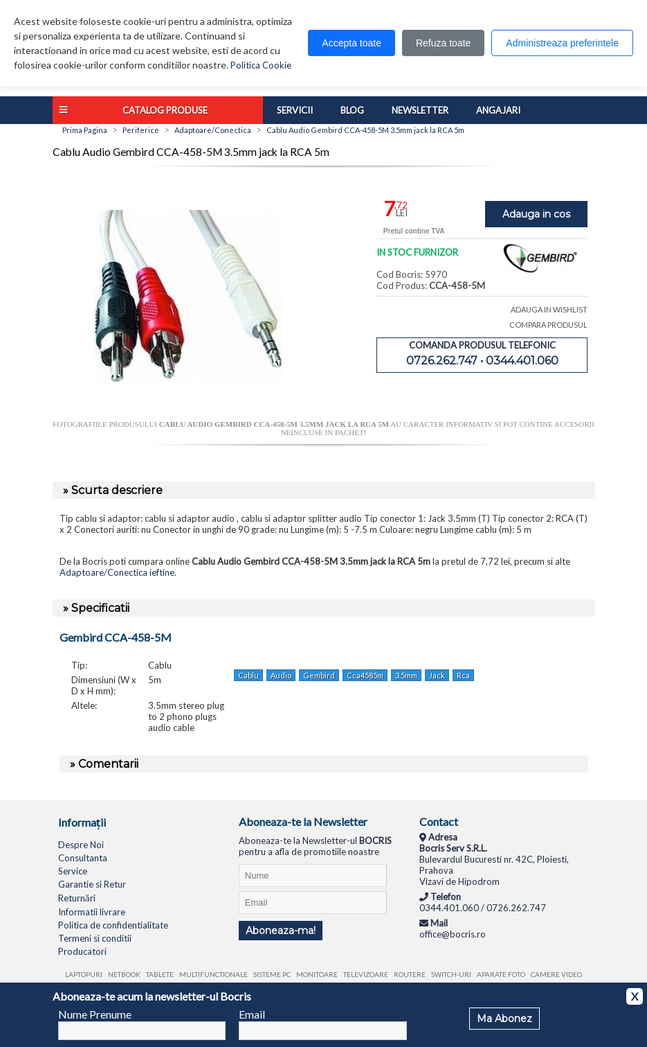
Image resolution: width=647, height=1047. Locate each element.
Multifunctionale (213, 974)
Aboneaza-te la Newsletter (303, 821)
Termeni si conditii (94, 938)
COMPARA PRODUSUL (548, 324)
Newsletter (420, 110)
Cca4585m (365, 675)
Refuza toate (443, 43)
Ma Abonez (504, 1018)
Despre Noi (81, 844)
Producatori (82, 951)
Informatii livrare (91, 911)
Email (252, 1014)
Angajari (498, 110)
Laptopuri (83, 974)
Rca (463, 675)
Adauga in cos (536, 214)
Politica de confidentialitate (113, 925)
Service (72, 871)
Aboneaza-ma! (281, 930)
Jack (437, 675)
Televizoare (365, 974)
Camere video (556, 974)
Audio (281, 675)
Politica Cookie (260, 65)
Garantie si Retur (92, 884)
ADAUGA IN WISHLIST (549, 309)
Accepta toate (351, 43)
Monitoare (317, 974)
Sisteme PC (272, 974)
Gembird (319, 675)
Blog (352, 110)
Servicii (295, 110)
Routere (410, 974)
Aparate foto (501, 974)
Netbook (124, 974)
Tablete (160, 974)
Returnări (76, 898)
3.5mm (406, 675)
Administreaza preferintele (562, 43)
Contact (438, 821)
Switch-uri (451, 974)
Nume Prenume (94, 1014)
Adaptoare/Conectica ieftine (117, 572)
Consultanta (82, 857)
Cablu (248, 675)
